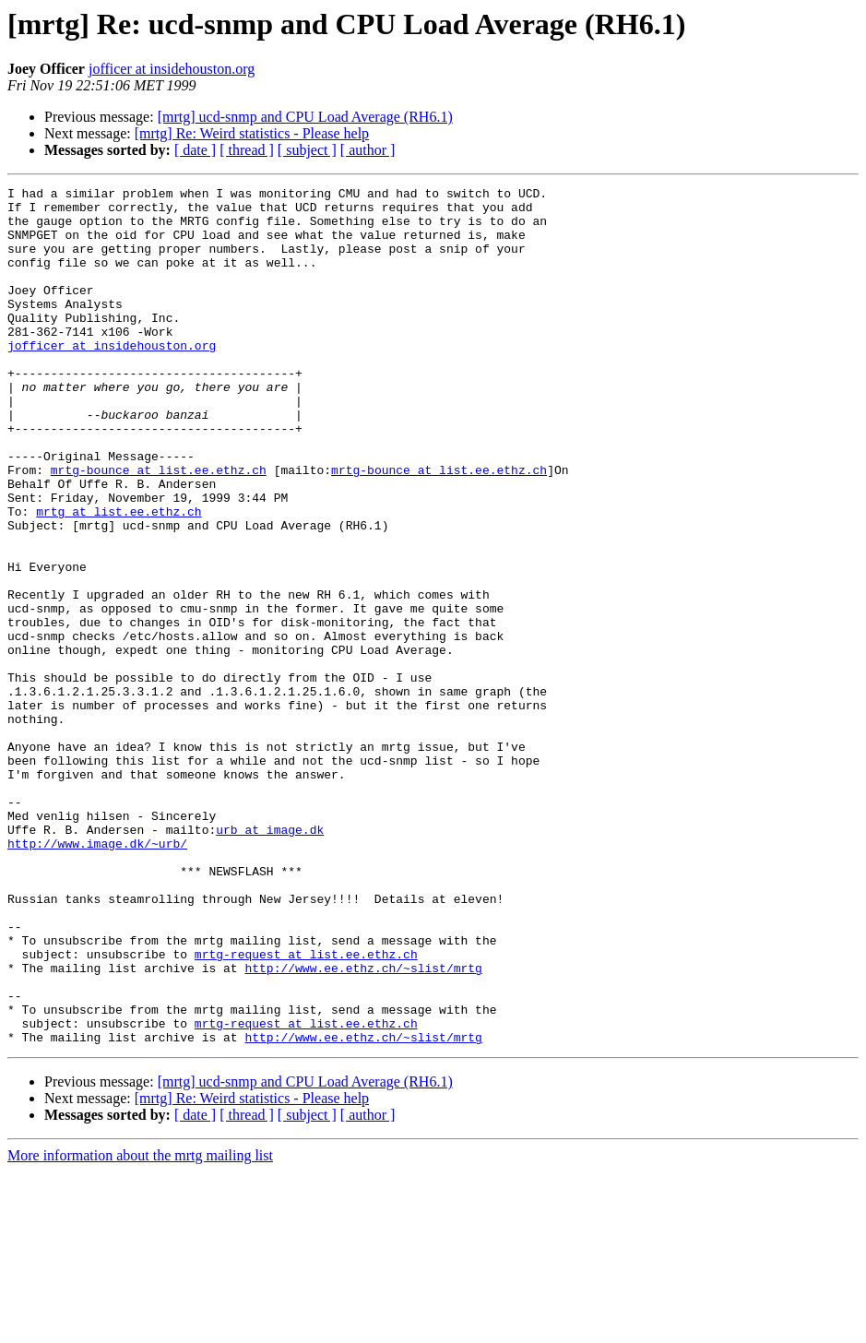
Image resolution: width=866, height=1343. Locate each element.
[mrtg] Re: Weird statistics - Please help (252, 133)
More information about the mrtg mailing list (140, 1327)
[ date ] (195, 150)
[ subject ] (307, 150)
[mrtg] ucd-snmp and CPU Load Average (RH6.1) (305, 117)
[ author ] (368, 150)
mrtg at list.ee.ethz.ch (118, 577)
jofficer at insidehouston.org (172, 69)
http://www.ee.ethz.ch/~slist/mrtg (362, 1125)
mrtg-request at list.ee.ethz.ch (306, 1108)
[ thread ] (246, 150)
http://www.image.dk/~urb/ (97, 976)
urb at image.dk (270, 959)
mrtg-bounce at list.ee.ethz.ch (159, 527)
